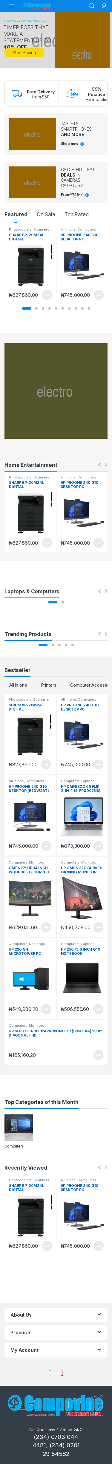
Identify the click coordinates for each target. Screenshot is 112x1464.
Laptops (88, 781)
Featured (15, 214)
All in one (68, 229)
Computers (86, 229)
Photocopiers (20, 229)
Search (91, 6)
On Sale (46, 214)
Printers (48, 685)
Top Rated (77, 214)
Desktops (37, 944)
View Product (47, 295)
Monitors (36, 862)
